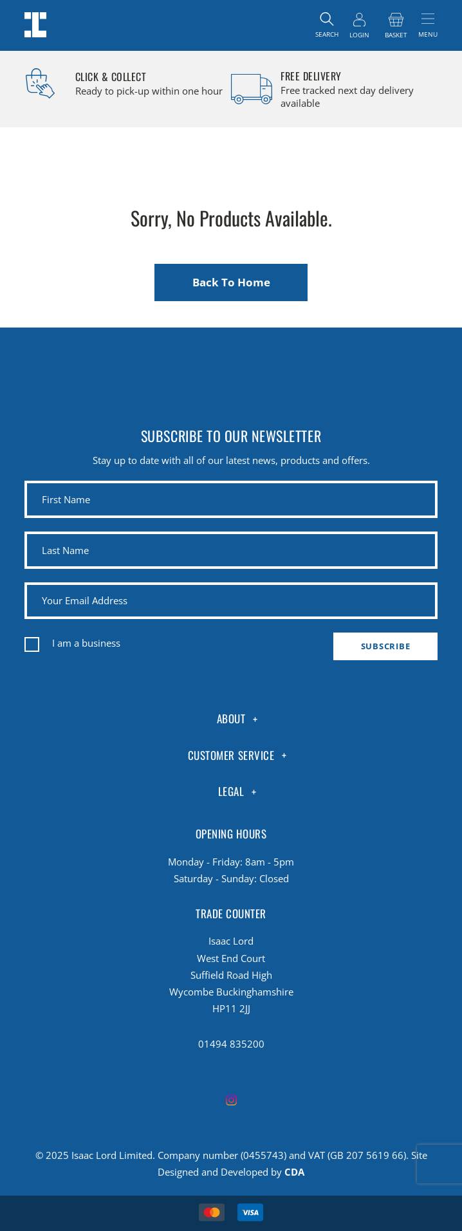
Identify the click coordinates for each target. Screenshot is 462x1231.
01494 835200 (231, 1043)
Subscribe (386, 646)
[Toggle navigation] (428, 24)
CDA (294, 1171)
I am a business (86, 642)
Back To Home (231, 282)
